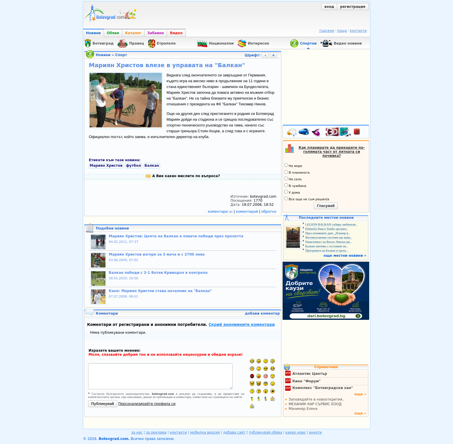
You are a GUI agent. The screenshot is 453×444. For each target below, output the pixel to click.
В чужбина (295, 185)
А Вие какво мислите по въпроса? (182, 176)
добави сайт (234, 432)
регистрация (352, 7)
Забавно (155, 33)
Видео (176, 33)
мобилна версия (205, 432)
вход (329, 7)
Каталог (133, 33)
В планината (297, 172)
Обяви (113, 33)
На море (293, 165)
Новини (93, 33)
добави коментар (262, 313)
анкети (315, 432)
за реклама (156, 432)
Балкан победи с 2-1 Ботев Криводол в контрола (158, 273)
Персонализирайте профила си (147, 404)
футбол (133, 166)
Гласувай (326, 205)
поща (342, 31)
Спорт (121, 55)
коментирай (247, 212)
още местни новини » (345, 256)
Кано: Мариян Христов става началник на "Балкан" (160, 291)
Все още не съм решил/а (306, 199)
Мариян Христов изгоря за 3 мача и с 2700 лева (157, 254)
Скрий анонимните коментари (242, 324)
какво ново (295, 432)
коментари (221, 212)
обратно (268, 212)
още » (360, 394)
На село (293, 179)
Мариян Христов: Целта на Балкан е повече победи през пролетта (176, 236)
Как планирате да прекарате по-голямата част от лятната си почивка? (332, 152)
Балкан (151, 166)
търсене (326, 31)
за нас (136, 432)
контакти (358, 31)
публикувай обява (265, 432)
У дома (292, 192)
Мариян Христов (106, 166)
